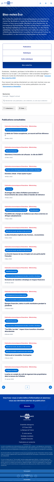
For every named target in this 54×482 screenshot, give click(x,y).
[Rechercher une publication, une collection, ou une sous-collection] (27, 101)
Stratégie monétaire (27, 436)
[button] (51, 3)
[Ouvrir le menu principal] (2, 3)
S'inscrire (27, 406)
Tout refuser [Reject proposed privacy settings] (27, 475)
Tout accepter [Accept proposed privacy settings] (27, 471)
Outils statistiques (27, 59)
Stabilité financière (27, 439)
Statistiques (27, 53)
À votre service (27, 433)
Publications (27, 47)
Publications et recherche (27, 442)
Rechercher (6, 94)
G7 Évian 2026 (27, 427)
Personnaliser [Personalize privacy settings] (27, 479)
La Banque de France (27, 430)
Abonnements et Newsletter (12, 86)
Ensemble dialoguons (27, 424)
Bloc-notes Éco (27, 65)
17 (28, 387)
